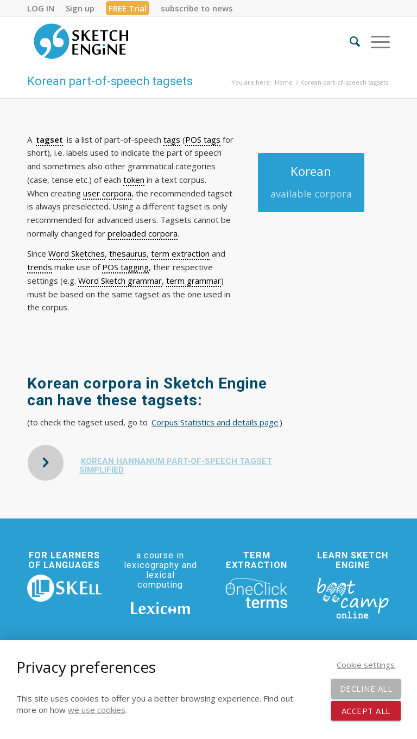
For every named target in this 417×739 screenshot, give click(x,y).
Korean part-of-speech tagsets (110, 81)
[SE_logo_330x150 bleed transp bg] (81, 41)
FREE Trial (128, 8)
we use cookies (96, 709)
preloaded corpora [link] (143, 233)
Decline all (366, 688)
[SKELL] (64, 588)
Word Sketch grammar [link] (120, 280)
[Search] (349, 41)
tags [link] (171, 139)
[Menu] (375, 41)
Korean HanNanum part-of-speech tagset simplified (175, 465)
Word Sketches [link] (76, 253)
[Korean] (311, 182)
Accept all (366, 710)
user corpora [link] (107, 193)
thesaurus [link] (128, 253)
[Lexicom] (160, 607)
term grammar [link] (193, 280)
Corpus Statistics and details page (215, 422)
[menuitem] (43, 8)
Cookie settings (366, 664)
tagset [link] (49, 139)
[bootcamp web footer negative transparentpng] (352, 597)
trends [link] (39, 267)
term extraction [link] (180, 253)
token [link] (133, 179)
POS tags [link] (202, 139)
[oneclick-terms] (256, 593)
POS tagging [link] (125, 267)
